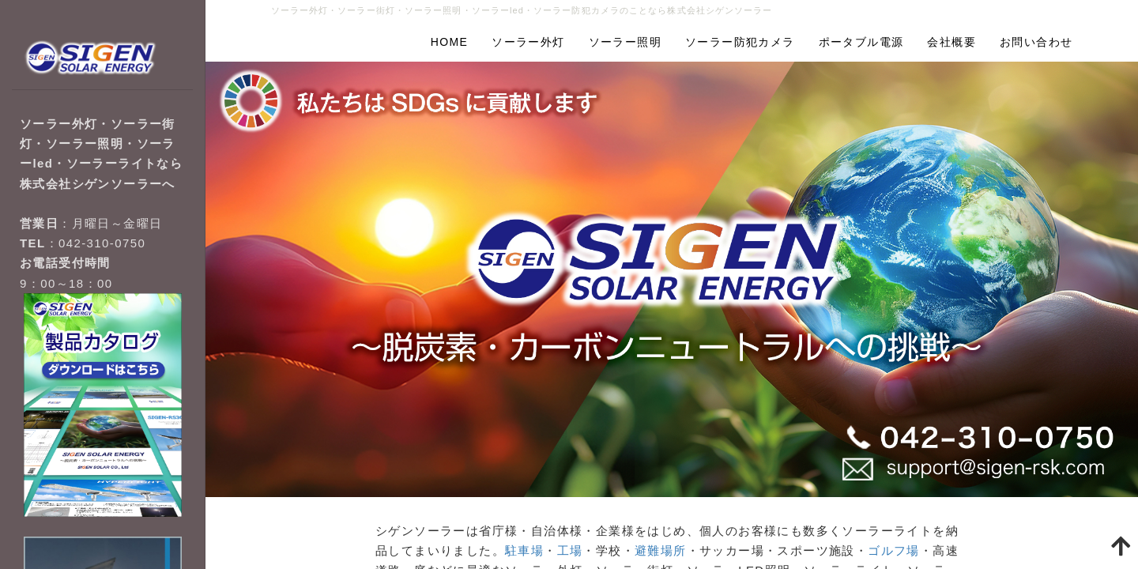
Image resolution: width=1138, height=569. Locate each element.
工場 (570, 550)
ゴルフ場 (894, 550)
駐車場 (524, 550)
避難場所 (661, 550)
